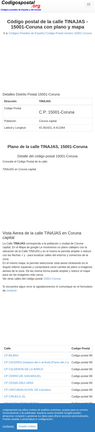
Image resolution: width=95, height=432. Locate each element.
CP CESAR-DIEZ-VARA (18, 382)
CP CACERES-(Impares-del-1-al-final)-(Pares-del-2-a (36, 362)
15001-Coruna (52, 278)
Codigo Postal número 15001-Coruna (69, 33)
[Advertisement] (47, 65)
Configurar (8, 426)
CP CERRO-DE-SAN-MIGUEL (22, 376)
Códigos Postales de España (26, 33)
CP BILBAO (11, 355)
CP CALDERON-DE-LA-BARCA (23, 369)
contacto (11, 290)
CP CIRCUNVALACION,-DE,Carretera (27, 389)
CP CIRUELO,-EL (15, 396)
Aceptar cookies (27, 426)
